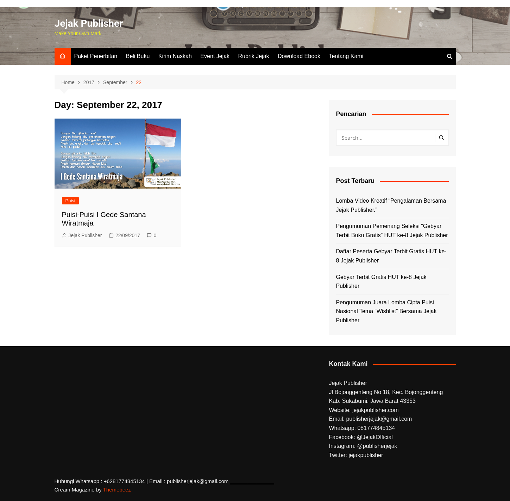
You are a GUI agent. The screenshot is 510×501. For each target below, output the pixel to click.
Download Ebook (299, 56)
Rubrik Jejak (253, 56)
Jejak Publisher (89, 23)
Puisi (70, 200)
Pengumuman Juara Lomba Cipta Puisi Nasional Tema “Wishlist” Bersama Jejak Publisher (386, 311)
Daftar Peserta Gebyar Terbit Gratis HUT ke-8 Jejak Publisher (391, 256)
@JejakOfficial (375, 437)
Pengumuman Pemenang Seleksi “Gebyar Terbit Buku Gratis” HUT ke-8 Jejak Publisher (392, 230)
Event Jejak (214, 56)
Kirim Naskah (175, 56)
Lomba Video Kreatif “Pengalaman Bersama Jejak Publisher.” (391, 205)
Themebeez (117, 490)
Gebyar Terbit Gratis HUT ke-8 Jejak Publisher (381, 281)
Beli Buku (138, 56)
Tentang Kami (346, 56)
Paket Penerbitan (96, 56)
